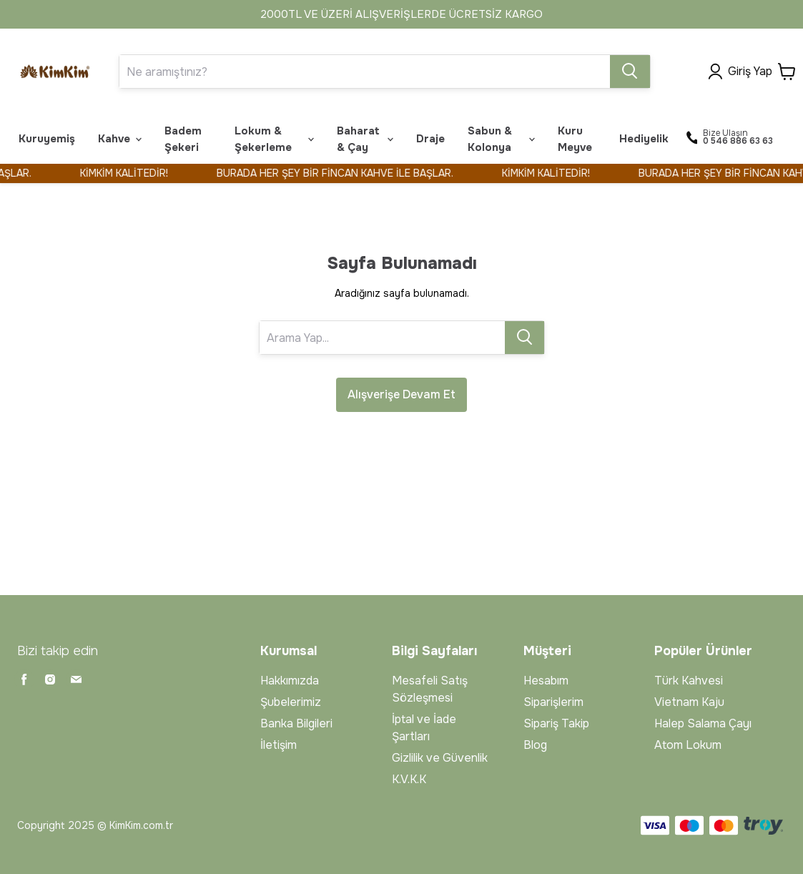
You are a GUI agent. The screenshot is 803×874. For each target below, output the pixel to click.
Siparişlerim (553, 701)
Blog (535, 744)
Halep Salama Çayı (703, 723)
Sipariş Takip (556, 723)
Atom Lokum (687, 744)
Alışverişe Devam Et (401, 394)
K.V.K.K (409, 779)
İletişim (278, 744)
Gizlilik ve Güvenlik (440, 757)
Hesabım (545, 680)
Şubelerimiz (290, 701)
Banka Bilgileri (296, 723)
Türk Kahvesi (688, 680)
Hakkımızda (289, 680)
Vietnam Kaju (689, 701)
